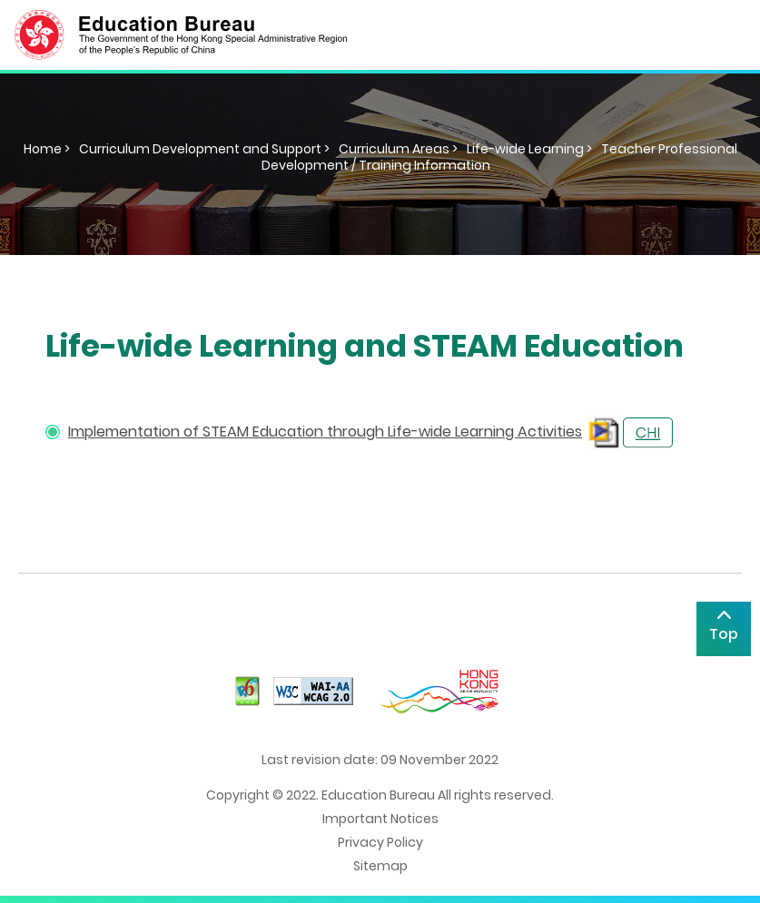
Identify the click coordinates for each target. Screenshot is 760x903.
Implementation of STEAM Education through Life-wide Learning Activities (325, 431)
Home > (47, 149)
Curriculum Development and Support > (204, 149)
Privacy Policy (380, 842)
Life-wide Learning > (529, 149)
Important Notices (380, 819)
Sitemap (380, 866)
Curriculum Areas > (398, 149)
